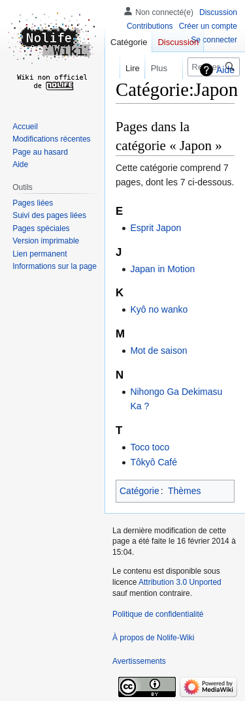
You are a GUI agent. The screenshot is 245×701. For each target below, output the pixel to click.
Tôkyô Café (153, 462)
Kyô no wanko (159, 309)
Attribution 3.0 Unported (180, 582)
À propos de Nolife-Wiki (153, 637)
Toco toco (149, 447)
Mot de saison (158, 350)
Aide (225, 70)
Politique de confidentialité (157, 614)
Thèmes (184, 491)
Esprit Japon (155, 228)
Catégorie (139, 491)
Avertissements (139, 661)
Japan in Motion (162, 269)
